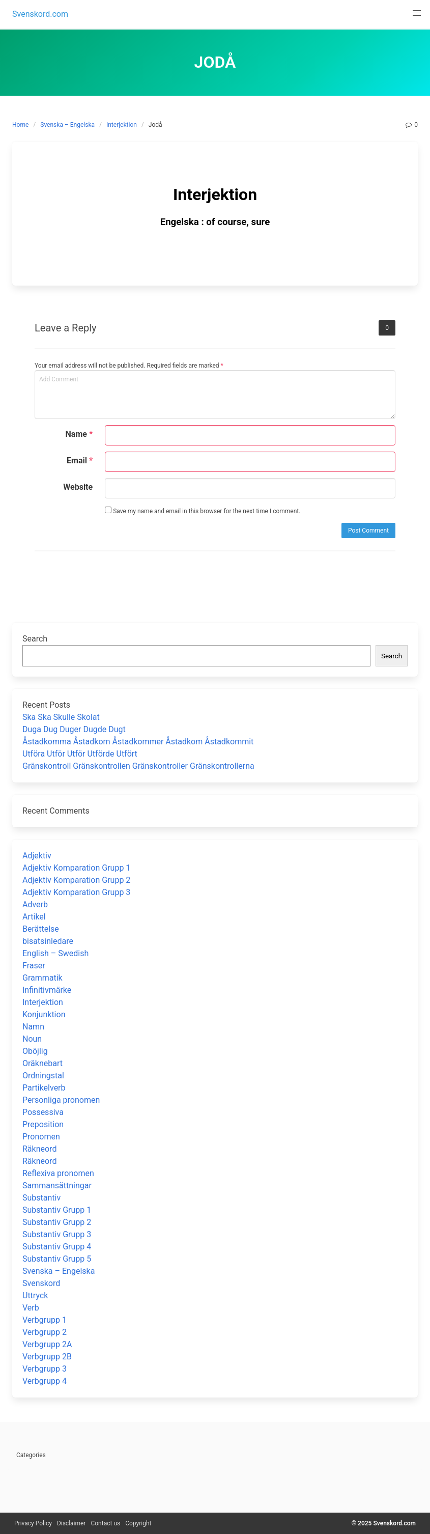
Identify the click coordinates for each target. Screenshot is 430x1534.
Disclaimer (71, 1523)
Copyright (138, 1523)
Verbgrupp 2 (44, 1332)
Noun (32, 1039)
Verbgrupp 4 (44, 1381)
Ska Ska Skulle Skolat (61, 717)
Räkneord (39, 1149)
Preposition (43, 1124)
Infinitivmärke (46, 990)
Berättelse (40, 929)
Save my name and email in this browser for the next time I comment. (202, 511)
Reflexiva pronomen (58, 1173)
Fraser (33, 965)
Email (80, 460)
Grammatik (42, 978)
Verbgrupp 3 (44, 1369)
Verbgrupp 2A (47, 1344)
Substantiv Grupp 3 (56, 1234)
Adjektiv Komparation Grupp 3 (76, 892)
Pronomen (41, 1136)
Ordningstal (43, 1075)
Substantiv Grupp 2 (56, 1222)
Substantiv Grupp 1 (56, 1210)
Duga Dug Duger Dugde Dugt (74, 729)
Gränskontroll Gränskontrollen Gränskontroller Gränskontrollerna (138, 766)
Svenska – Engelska (67, 124)
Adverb (35, 904)
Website (78, 487)
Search (34, 639)
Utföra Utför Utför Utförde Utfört (79, 754)
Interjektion (121, 124)
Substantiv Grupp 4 (56, 1246)
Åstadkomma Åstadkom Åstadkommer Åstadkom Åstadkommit (137, 741)
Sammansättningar (57, 1185)
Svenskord (41, 1283)
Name (79, 434)
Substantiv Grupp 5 (56, 1259)
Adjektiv (36, 855)
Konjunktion (43, 1014)
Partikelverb (44, 1088)
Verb (30, 1308)
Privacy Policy (33, 1523)
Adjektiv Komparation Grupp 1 (76, 868)
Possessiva (43, 1112)
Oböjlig (35, 1051)
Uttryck (35, 1295)
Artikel (34, 917)
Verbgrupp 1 (44, 1320)
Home (20, 124)
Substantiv (41, 1198)
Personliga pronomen (61, 1100)
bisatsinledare (47, 941)
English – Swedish (55, 953)
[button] (417, 13)
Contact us (105, 1523)
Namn (33, 1026)
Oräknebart (42, 1063)
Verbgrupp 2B (47, 1356)
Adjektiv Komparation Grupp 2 (76, 880)
